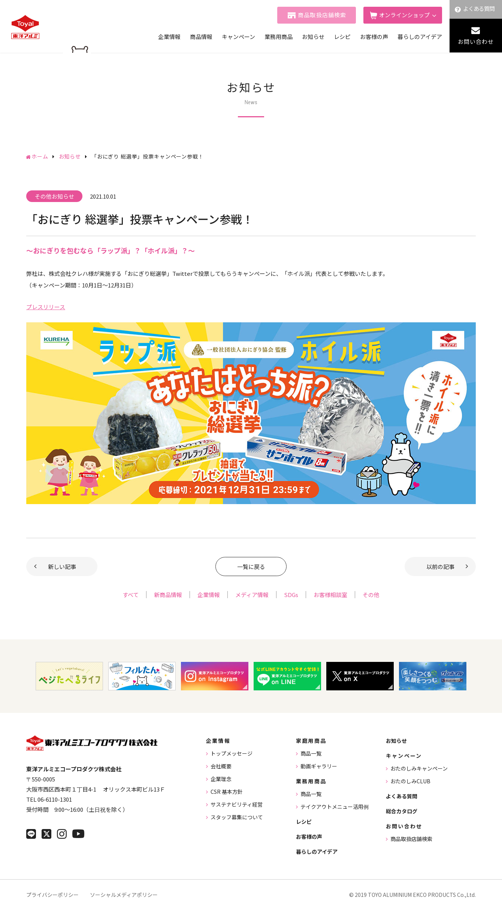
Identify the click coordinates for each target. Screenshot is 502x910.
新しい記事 (62, 566)
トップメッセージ (231, 753)
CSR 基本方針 (227, 791)
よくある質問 (479, 8)
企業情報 (169, 36)
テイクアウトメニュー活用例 (334, 806)
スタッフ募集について (237, 817)
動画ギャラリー (318, 766)
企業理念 (221, 779)
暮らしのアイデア (419, 36)
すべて (131, 595)
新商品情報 (168, 595)
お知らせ (313, 36)
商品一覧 (310, 753)
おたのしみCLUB (410, 781)
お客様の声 (374, 36)
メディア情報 (252, 595)
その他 (371, 595)
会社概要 (221, 766)
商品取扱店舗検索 (322, 15)
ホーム (39, 156)
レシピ (342, 36)
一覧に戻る (251, 566)
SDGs (291, 595)
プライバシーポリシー (52, 894)
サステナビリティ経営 (237, 804)
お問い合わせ (476, 41)
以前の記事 (440, 566)
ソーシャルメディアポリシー (124, 894)
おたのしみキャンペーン (419, 768)
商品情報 (201, 36)
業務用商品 (278, 36)
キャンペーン (238, 36)
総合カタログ (401, 811)
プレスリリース (45, 307)
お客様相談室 (330, 595)
